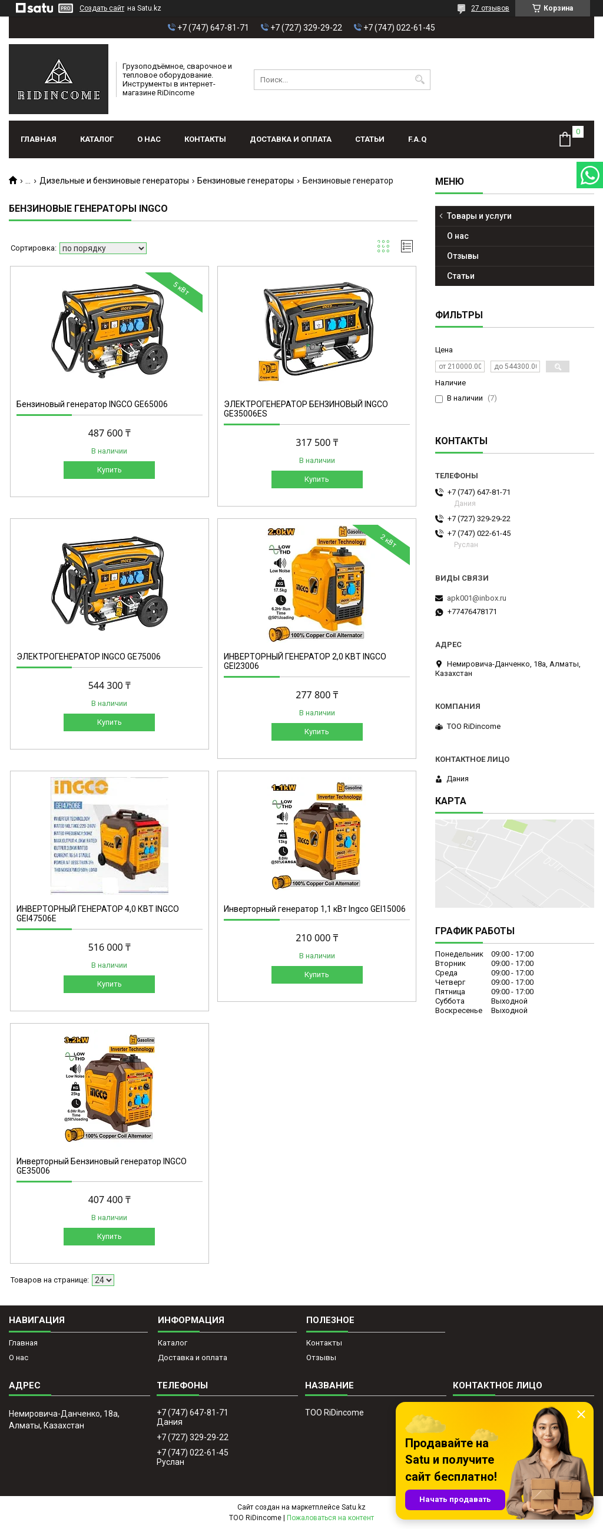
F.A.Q (417, 139)
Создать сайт (101, 8)
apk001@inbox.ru (476, 598)
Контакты (205, 139)
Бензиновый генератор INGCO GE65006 (92, 404)
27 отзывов (490, 8)
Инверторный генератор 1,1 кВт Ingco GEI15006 (315, 909)
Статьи (370, 139)
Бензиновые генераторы (245, 180)
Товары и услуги (479, 216)
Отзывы (463, 256)
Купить (109, 469)
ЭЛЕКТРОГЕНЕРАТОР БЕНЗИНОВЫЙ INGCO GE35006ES (306, 408)
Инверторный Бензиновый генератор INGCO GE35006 (101, 1166)
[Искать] (420, 79)
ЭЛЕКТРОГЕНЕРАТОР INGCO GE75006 (88, 656)
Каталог (97, 139)
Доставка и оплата (291, 139)
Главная (39, 139)
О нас (149, 139)
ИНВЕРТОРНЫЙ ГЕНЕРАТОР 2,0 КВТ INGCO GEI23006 (305, 661)
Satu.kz (354, 1507)
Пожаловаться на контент (330, 1518)
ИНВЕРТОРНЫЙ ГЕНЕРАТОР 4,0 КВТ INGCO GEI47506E (97, 913)
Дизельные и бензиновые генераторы (114, 180)
